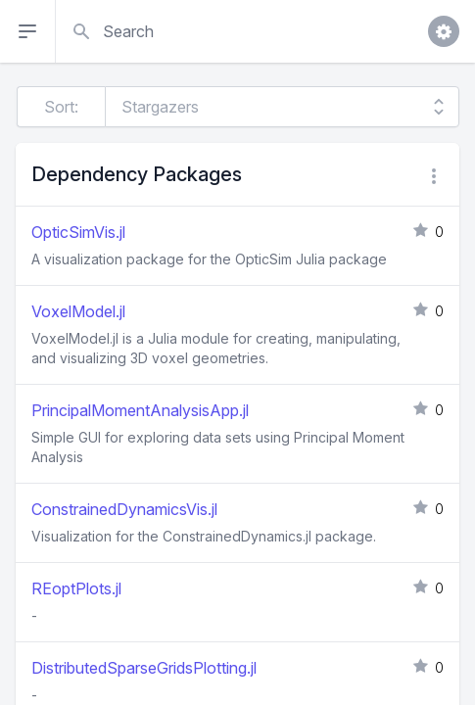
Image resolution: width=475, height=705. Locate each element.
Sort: (61, 107)
